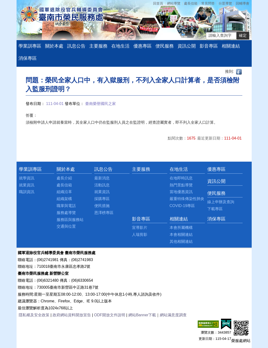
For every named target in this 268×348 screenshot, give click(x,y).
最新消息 (102, 178)
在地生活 (120, 46)
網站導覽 (173, 3)
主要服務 (98, 46)
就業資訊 (26, 185)
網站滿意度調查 (173, 315)
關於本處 (54, 46)
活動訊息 (102, 185)
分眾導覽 (225, 3)
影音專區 (209, 46)
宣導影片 (139, 228)
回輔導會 (242, 3)
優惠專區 (142, 46)
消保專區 (27, 58)
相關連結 (231, 46)
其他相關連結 (181, 241)
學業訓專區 (29, 46)
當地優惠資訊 (181, 192)
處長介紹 (64, 178)
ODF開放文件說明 (109, 315)
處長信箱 (190, 3)
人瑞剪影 (139, 234)
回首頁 (158, 3)
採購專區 (102, 199)
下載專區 (215, 209)
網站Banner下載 (142, 315)
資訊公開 (187, 46)
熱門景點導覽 (181, 185)
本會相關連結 (181, 234)
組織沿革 (64, 192)
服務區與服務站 (70, 220)
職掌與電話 (66, 206)
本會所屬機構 (181, 228)
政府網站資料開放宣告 (72, 315)
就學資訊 (26, 178)
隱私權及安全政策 (34, 315)
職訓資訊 (26, 192)
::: (20, 169)
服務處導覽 (66, 213)
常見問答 (208, 3)
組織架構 (64, 199)
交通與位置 (66, 226)
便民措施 (102, 206)
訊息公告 (76, 46)
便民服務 (164, 46)
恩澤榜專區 (103, 213)
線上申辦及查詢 (220, 202)
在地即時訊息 (181, 178)
